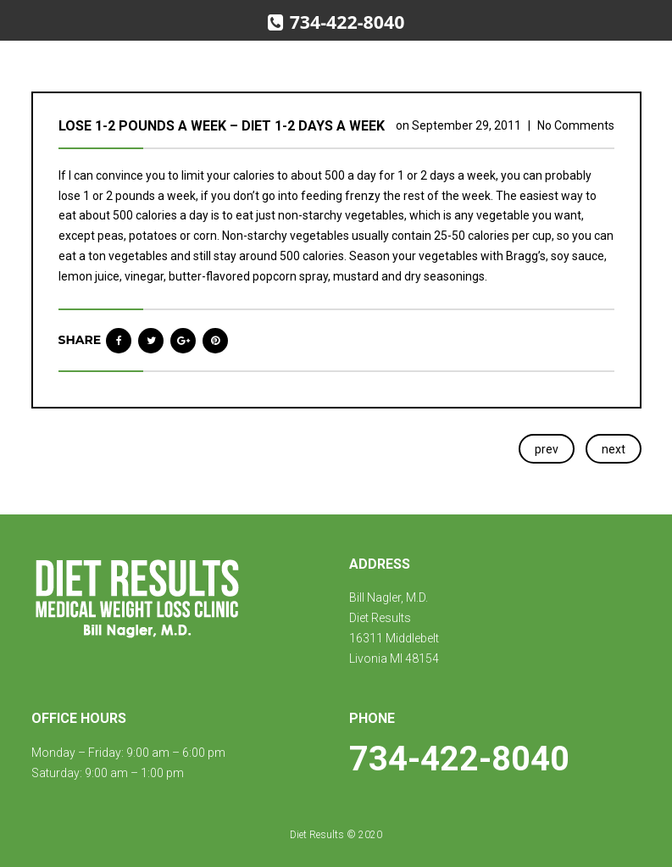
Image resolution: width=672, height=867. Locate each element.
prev (546, 449)
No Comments (575, 125)
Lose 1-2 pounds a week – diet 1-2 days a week (221, 126)
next (613, 449)
